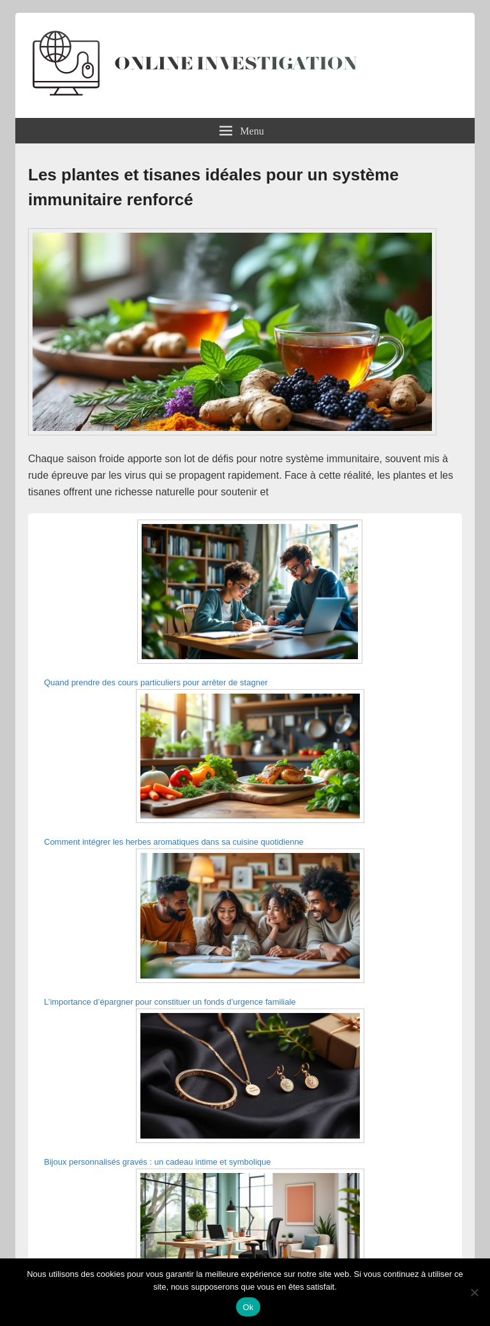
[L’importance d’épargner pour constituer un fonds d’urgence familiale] (250, 918)
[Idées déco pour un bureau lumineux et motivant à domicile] (250, 1238)
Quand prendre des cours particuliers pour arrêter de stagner (155, 682)
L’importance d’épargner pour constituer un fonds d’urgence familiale (170, 1002)
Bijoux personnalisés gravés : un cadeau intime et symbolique (157, 1162)
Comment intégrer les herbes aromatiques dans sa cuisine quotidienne (174, 842)
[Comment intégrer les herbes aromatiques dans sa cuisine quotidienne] (250, 758)
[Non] (474, 1292)
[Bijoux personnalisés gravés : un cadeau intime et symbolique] (250, 1078)
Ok (247, 1307)
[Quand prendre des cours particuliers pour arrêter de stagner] (249, 593)
